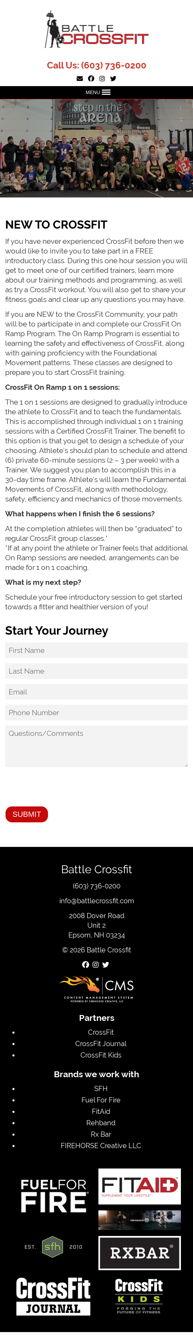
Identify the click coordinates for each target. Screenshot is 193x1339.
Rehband (100, 1123)
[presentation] (57, 787)
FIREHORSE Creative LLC (101, 1145)
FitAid (101, 1111)
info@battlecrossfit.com (96, 901)
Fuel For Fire (100, 1100)
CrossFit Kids (101, 1055)
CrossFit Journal (100, 1043)
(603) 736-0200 (113, 65)
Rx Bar (101, 1134)
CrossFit (101, 1032)
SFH (101, 1088)
